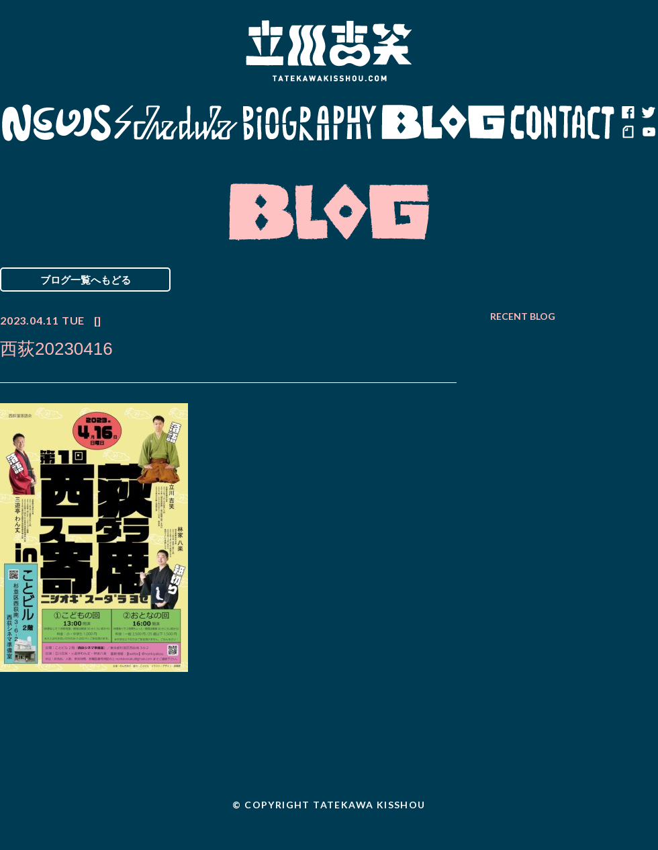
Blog (443, 123)
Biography (309, 123)
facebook (628, 113)
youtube (648, 133)
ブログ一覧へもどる (85, 279)
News (56, 123)
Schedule (176, 123)
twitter (648, 113)
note (628, 133)
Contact (563, 123)
